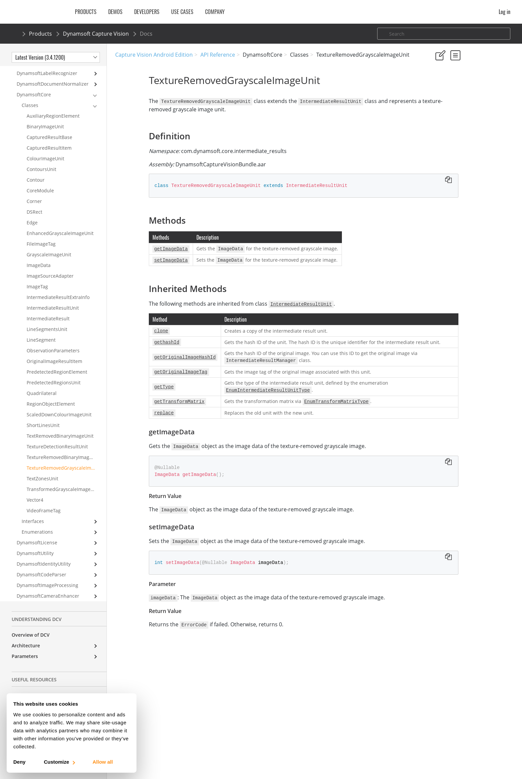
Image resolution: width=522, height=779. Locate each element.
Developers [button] (146, 12)
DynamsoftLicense (37, 536)
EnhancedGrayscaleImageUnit (60, 227)
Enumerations (37, 525)
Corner (34, 195)
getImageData (456, 147)
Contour (36, 173)
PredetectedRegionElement (57, 365)
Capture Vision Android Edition (154, 54)
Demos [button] (115, 12)
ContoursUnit (41, 163)
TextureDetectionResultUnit (57, 440)
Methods (444, 129)
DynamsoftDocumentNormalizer (53, 77)
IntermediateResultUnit (53, 301)
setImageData (456, 156)
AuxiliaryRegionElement (53, 109)
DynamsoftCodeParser (41, 568)
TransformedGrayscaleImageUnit (63, 483)
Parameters (25, 650)
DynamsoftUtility (35, 547)
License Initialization (35, 689)
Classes (30, 99)
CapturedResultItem (49, 141)
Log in (504, 12)
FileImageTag (41, 237)
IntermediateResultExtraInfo (58, 291)
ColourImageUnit (45, 152)
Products (40, 33)
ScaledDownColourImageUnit (59, 408)
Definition (445, 120)
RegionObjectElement (51, 397)
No (460, 87)
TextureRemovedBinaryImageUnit (64, 451)
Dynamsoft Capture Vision (96, 33)
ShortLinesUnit (43, 419)
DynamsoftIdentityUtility (44, 557)
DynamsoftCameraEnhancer (48, 589)
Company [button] (215, 12)
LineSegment (41, 333)
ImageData (39, 259)
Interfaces (33, 515)
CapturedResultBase (49, 131)
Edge (32, 216)
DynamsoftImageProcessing (47, 579)
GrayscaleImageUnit (49, 248)
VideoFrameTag (44, 504)
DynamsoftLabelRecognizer (47, 67)
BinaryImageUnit (45, 120)
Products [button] (86, 12)
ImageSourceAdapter (50, 269)
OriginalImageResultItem (54, 355)
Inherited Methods (455, 138)
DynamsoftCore (34, 88)
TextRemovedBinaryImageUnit (60, 429)
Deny (19, 762)
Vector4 (35, 493)
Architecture (26, 639)
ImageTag (37, 280)
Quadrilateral (42, 387)
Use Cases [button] (182, 12)
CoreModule (40, 184)
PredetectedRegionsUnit (54, 376)
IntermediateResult (48, 312)
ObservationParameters (53, 344)
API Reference (217, 54)
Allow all (103, 762)
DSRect (34, 205)
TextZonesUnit (42, 472)
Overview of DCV (31, 628)
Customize (59, 762)
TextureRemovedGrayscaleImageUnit (67, 461)
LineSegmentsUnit (47, 323)
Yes (437, 87)
